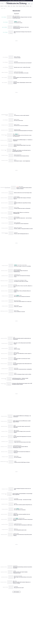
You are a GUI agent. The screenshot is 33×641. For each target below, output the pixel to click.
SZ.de (8, 0)
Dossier (19, 0)
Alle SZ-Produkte (23, 0)
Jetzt (16, 0)
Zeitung (10, 0)
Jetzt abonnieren (29, 3)
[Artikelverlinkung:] (20, 17)
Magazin (13, 0)
